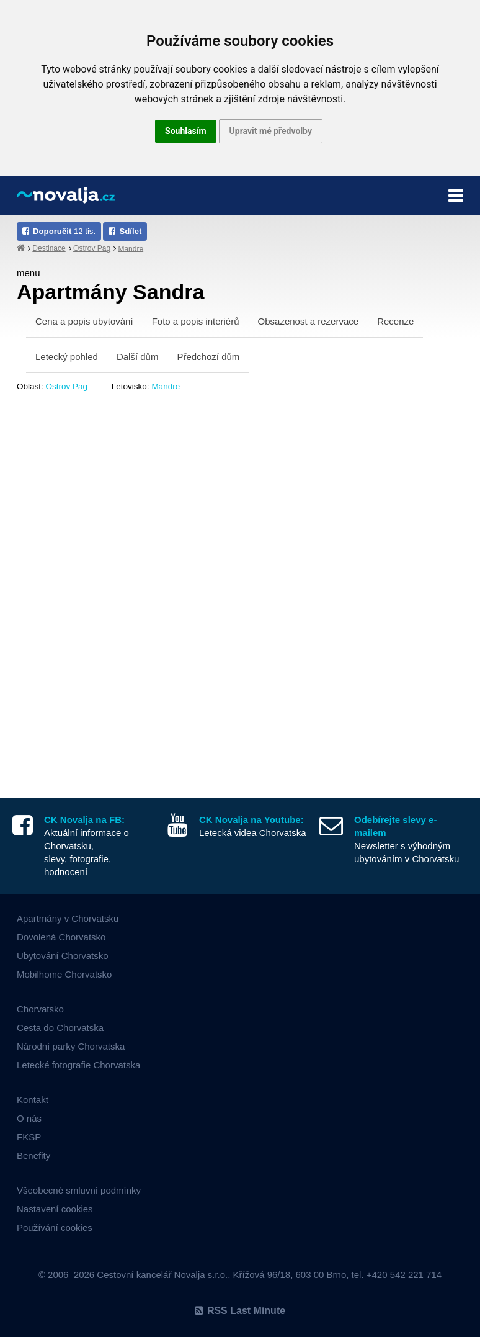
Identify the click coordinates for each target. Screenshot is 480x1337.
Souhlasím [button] (186, 131)
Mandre (130, 248)
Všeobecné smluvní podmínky (79, 1190)
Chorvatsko (40, 1009)
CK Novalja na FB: (84, 819)
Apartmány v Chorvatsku (67, 918)
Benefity (33, 1155)
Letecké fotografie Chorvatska (78, 1065)
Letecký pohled (66, 356)
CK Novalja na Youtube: (251, 819)
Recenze (395, 321)
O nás (29, 1118)
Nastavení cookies (55, 1209)
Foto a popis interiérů (195, 321)
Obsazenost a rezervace (308, 321)
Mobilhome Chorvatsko (64, 974)
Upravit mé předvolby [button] (270, 131)
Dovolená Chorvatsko (61, 937)
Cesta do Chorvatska (60, 1027)
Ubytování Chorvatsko (63, 955)
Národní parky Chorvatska (71, 1046)
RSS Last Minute (240, 1310)
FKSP (29, 1137)
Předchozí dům (208, 356)
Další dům (138, 356)
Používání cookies (54, 1227)
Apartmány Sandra (110, 292)
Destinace (48, 248)
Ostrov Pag (91, 248)
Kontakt (32, 1099)
